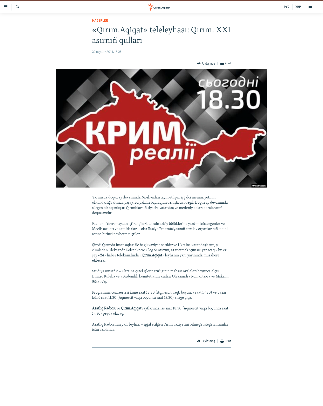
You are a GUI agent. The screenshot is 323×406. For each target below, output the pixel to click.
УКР (298, 7)
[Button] (206, 63)
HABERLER (100, 21)
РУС (286, 7)
